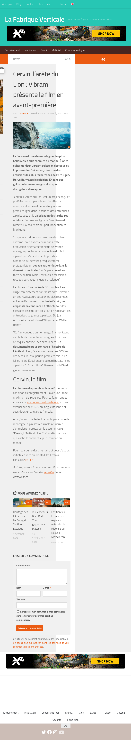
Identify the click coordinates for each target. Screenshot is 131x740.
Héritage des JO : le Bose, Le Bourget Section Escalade (20, 520)
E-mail (47, 587)
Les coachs (45, 4)
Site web (20, 599)
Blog (18, 4)
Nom (19, 587)
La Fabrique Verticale (34, 19)
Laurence (23, 113)
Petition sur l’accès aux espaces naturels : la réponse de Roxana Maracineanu (58, 524)
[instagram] (55, 732)
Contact (30, 4)
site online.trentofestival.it (43, 402)
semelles (49, 472)
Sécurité (56, 719)
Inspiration (30, 50)
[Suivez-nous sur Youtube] (61, 732)
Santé (44, 50)
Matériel (56, 50)
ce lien (29, 460)
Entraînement (12, 50)
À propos (7, 4)
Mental (69, 712)
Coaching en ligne (75, 50)
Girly (81, 712)
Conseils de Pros (50, 712)
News (16, 59)
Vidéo (108, 712)
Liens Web (73, 719)
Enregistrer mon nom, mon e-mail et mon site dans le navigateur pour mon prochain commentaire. (40, 615)
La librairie (61, 4)
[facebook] (49, 732)
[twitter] (43, 732)
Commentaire (23, 565)
